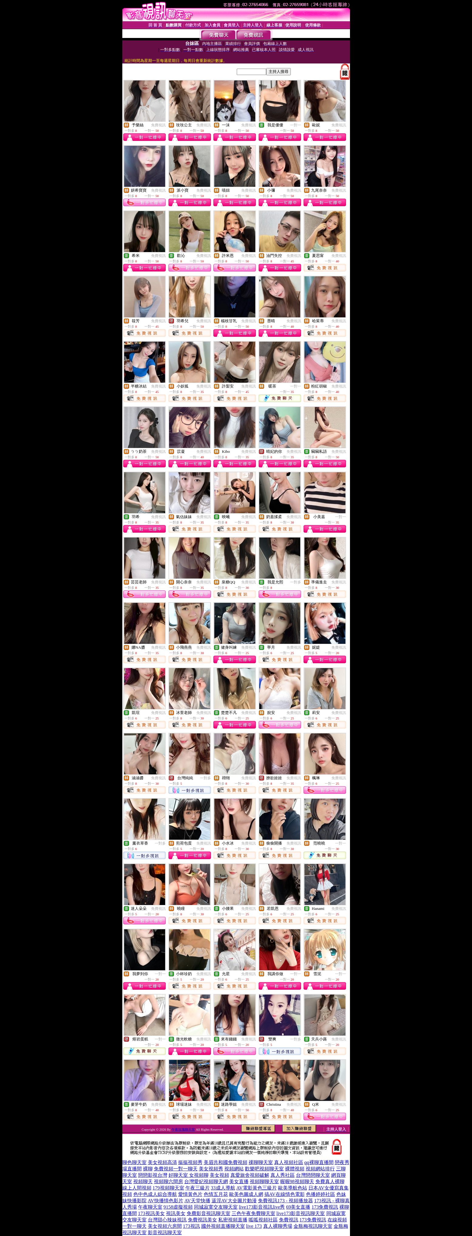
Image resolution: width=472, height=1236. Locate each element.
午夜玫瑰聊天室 (183, 1129)
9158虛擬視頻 (178, 1207)
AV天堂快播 (197, 1200)
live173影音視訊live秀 (262, 1207)
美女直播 (239, 1181)
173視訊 (191, 1226)
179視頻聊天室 (168, 1187)
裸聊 (148, 1168)
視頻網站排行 (320, 1168)
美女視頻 (219, 1175)
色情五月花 (216, 1194)
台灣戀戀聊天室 (313, 1175)
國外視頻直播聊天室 (223, 1226)
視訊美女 (175, 1213)
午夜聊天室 (150, 1207)
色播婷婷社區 (320, 1194)
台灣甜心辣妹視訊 (167, 1219)
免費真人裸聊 (330, 1181)
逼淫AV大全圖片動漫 (234, 1200)
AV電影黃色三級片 (256, 1187)
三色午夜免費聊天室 (253, 1213)
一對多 (295, 582)
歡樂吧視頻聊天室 (264, 1168)
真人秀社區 (282, 1175)
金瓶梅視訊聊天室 (313, 1226)
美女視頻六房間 (165, 1226)
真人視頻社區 (288, 1162)
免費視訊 (158, 125)
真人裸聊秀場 (277, 1226)
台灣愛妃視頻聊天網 (206, 1181)
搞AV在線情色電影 (284, 1194)
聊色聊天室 (134, 1162)
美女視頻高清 (162, 1162)
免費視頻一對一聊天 (176, 1168)
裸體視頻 (294, 1168)
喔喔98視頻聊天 (297, 1181)
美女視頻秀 (211, 1168)
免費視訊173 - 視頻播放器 (285, 1200)
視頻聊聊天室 (264, 1181)
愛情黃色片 (190, 1194)
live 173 (254, 1226)
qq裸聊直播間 (319, 1162)
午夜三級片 (197, 1187)
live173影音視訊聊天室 (301, 1213)
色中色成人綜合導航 (155, 1194)
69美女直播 (298, 1207)
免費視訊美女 (202, 1219)
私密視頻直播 (232, 1219)
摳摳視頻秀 (190, 1162)
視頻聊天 (143, 1181)
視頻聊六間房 (168, 1181)
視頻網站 (234, 1168)
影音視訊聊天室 (165, 1232)
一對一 (295, 125)
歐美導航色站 (292, 1187)
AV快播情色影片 (165, 1200)
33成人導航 (223, 1187)
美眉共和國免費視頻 (225, 1162)
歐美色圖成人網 (246, 1194)
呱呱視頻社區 (263, 1219)
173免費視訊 (324, 1207)
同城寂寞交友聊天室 (216, 1207)
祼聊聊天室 (261, 1162)
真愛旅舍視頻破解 (249, 1175)
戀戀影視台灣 (152, 1175)
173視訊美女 (151, 1213)
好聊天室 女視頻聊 (188, 1175)
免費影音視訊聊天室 (208, 1213)
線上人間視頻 (136, 1187)
